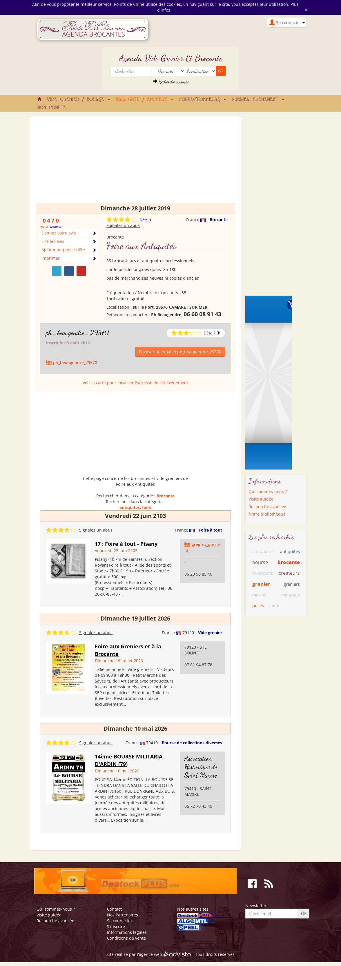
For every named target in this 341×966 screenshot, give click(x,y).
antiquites (129, 507)
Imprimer (50, 258)
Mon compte (51, 108)
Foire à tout (210, 530)
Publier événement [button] (258, 100)
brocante (288, 562)
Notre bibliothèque (267, 514)
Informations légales (127, 932)
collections (262, 573)
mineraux (290, 595)
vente (274, 605)
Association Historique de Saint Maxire (200, 766)
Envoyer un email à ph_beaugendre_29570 (180, 351)
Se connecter (119, 920)
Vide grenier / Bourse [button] (78, 100)
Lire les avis (52, 241)
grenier (261, 584)
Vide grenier (210, 632)
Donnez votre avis (58, 233)
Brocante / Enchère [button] (144, 100)
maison (259, 595)
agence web (150, 954)
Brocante (219, 219)
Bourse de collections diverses (192, 742)
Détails (145, 219)
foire (146, 507)
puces (258, 605)
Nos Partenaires (122, 915)
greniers (292, 584)
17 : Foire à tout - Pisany (126, 543)
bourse (260, 562)
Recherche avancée (170, 81)
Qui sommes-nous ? (268, 491)
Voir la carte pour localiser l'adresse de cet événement (135, 382)
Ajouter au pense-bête (63, 249)
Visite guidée (261, 499)
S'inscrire (116, 926)
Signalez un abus (123, 225)
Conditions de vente (126, 938)
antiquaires (263, 551)
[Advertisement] (135, 162)
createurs (289, 573)
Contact (114, 909)
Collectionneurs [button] (202, 100)
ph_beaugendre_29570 (77, 332)
